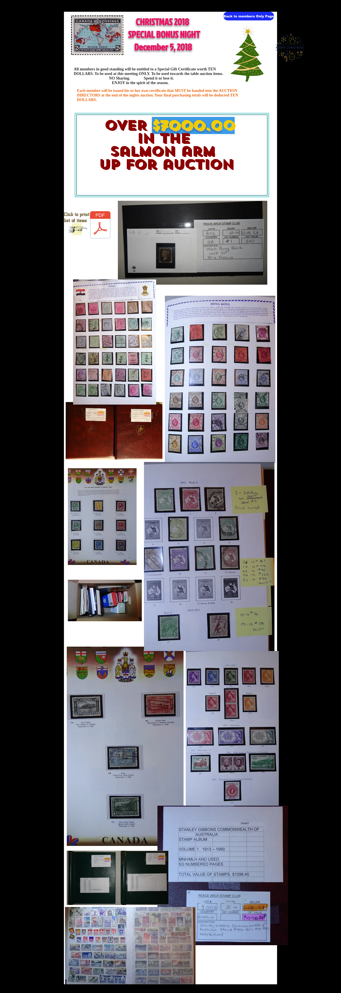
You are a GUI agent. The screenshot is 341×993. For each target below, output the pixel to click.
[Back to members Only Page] (248, 16)
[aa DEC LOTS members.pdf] (100, 225)
